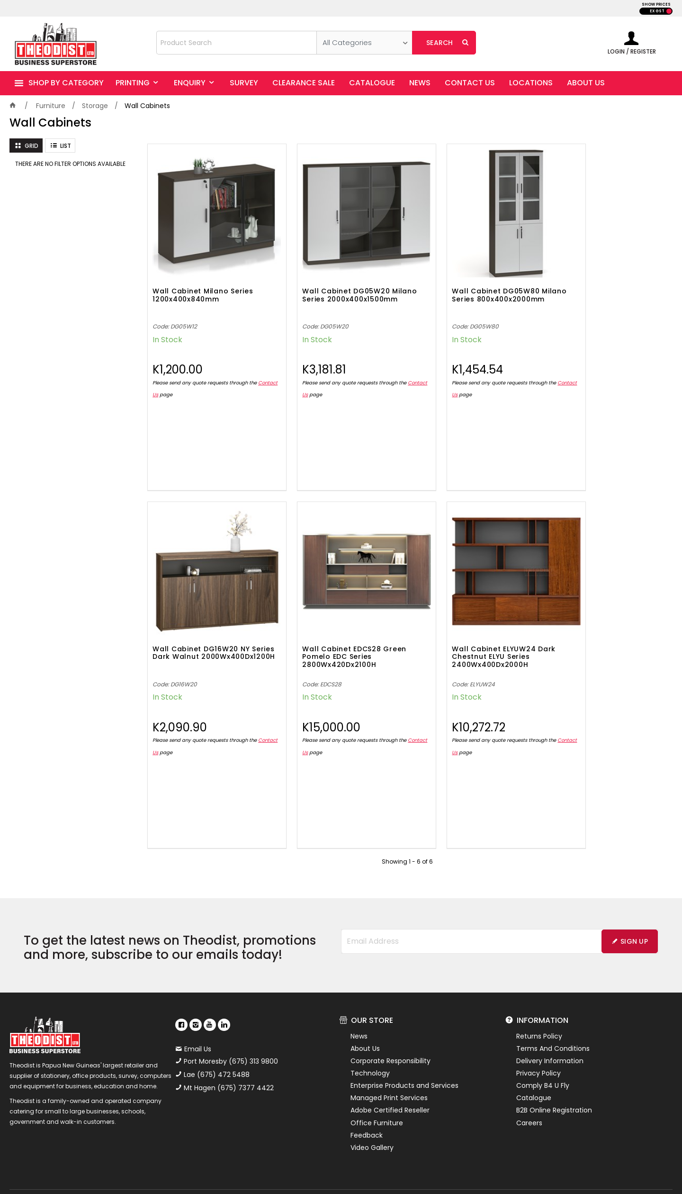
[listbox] (364, 43)
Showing (407, 827)
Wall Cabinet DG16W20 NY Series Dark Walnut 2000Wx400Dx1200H (598, 282)
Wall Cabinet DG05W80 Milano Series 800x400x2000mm (461, 282)
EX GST (657, 11)
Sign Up (634, 906)
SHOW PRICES (656, 4)
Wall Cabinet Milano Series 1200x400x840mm (203, 278)
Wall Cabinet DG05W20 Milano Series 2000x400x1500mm (329, 282)
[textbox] (236, 42)
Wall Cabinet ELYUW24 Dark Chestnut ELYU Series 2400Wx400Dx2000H (337, 623)
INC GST (669, 11)
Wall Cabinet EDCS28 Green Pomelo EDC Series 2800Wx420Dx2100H (205, 623)
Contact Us (166, 377)
